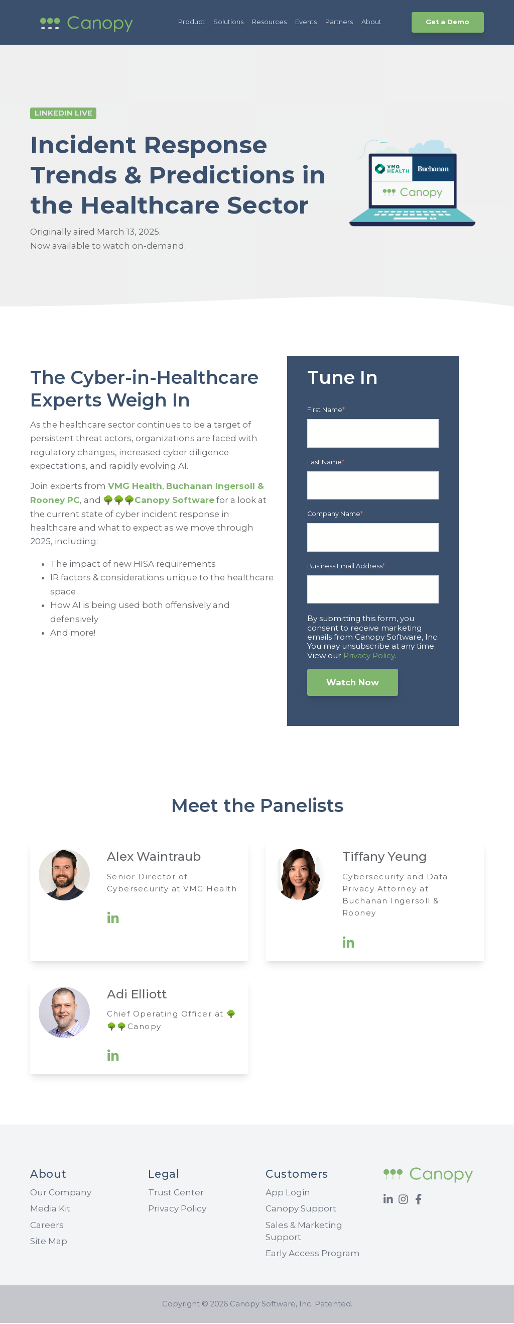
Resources (269, 22)
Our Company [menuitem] (60, 1193)
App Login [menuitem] (288, 1193)
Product (191, 22)
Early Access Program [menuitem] (313, 1254)
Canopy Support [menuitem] (301, 1209)
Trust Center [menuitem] (176, 1193)
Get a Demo (447, 22)
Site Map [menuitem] (48, 1242)
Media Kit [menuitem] (50, 1209)
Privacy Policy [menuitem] (177, 1209)
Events (306, 22)
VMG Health (136, 487)
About (371, 22)
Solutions (228, 22)
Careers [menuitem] (47, 1225)
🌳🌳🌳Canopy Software (158, 501)
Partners (339, 22)
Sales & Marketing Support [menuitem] (304, 1231)
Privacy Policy (369, 656)
